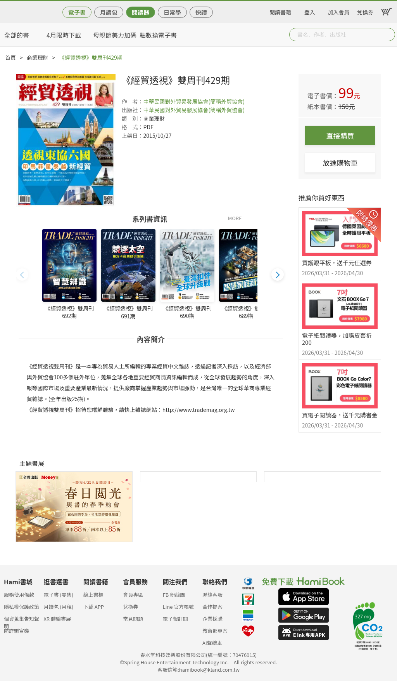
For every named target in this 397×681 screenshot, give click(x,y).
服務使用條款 (19, 594)
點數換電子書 (158, 35)
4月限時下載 (64, 35)
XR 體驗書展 (57, 618)
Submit (388, 34)
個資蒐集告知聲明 (21, 621)
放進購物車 (340, 163)
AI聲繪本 (212, 642)
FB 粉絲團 (174, 594)
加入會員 (339, 11)
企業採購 (212, 618)
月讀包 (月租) (58, 606)
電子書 (77, 12)
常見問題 (133, 618)
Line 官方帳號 (178, 606)
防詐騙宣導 (16, 630)
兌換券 (365, 11)
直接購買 (340, 135)
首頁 (10, 57)
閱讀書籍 (280, 11)
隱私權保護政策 (21, 606)
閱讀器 (140, 12)
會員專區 (133, 594)
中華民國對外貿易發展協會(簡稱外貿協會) (193, 101)
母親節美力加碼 (114, 35)
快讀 (201, 12)
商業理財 (37, 57)
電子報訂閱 (175, 618)
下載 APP (93, 606)
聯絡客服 (212, 594)
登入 (309, 11)
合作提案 (212, 606)
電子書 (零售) (58, 594)
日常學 (172, 12)
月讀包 (108, 12)
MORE (235, 217)
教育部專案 (215, 630)
